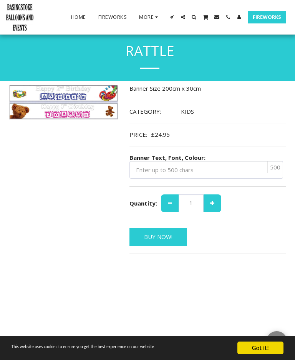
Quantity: (143, 203)
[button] (172, 17)
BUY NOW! (158, 237)
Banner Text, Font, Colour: (167, 157)
